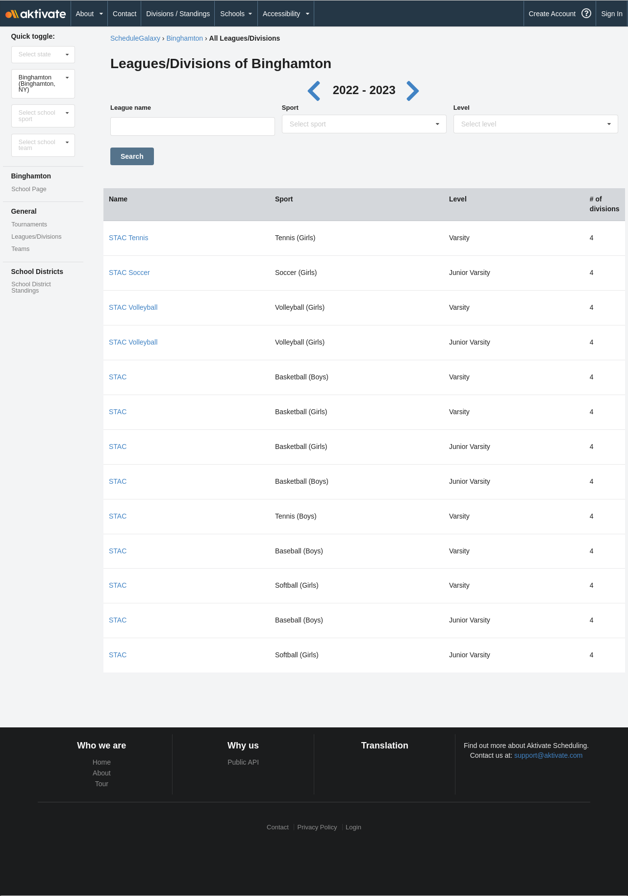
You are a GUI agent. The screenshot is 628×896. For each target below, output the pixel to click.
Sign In (612, 14)
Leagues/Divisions (36, 236)
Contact (124, 14)
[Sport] (365, 126)
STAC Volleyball (133, 307)
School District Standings (30, 287)
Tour (101, 784)
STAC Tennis (128, 238)
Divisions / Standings (178, 14)
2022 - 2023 (364, 90)
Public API (243, 762)
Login (353, 827)
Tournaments (29, 224)
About (102, 773)
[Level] (536, 126)
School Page (28, 189)
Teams (20, 249)
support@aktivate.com (548, 755)
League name (130, 107)
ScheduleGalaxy (135, 38)
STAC (117, 377)
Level (461, 107)
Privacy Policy (317, 827)
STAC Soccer (129, 272)
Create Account (552, 14)
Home (102, 762)
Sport (290, 107)
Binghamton (184, 38)
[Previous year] (316, 90)
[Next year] (413, 90)
